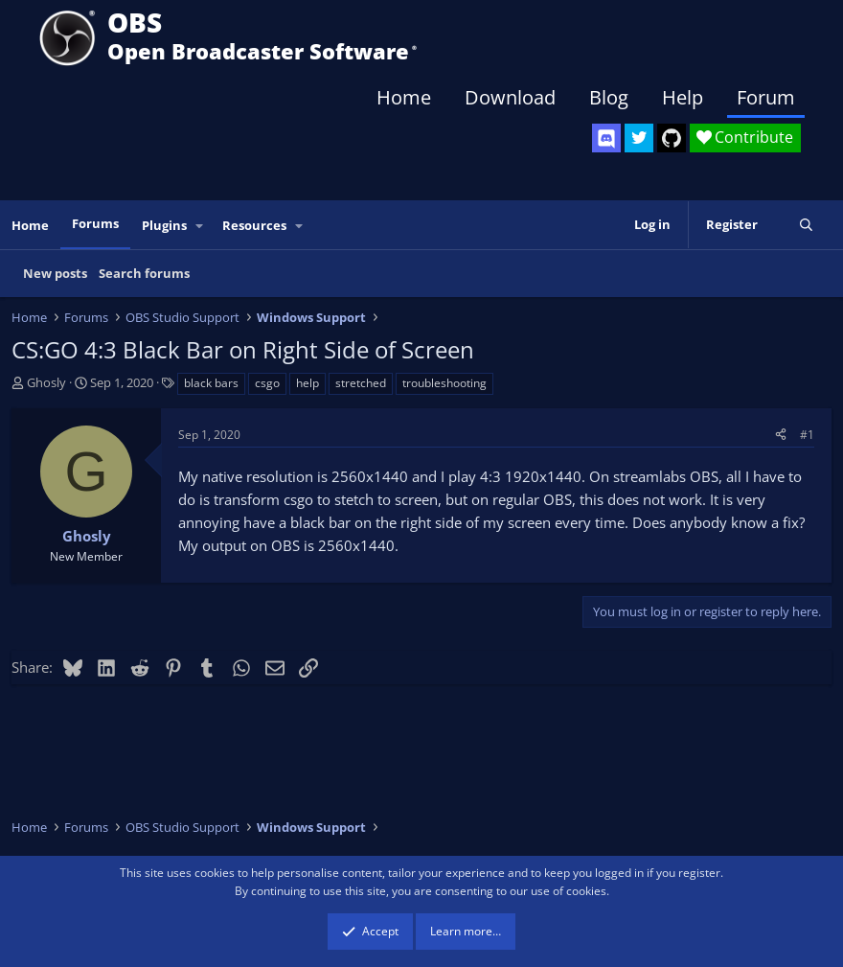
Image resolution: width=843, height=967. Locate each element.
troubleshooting (444, 383)
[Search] (806, 224)
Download (510, 97)
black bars (211, 383)
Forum (766, 97)
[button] (200, 225)
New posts (55, 273)
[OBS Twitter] (639, 138)
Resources (254, 225)
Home (403, 97)
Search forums (144, 273)
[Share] (780, 435)
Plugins (164, 225)
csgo (267, 383)
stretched (360, 383)
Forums (95, 223)
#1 (807, 434)
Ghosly (46, 382)
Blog (608, 97)
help (307, 383)
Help (682, 97)
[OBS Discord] (606, 138)
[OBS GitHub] (671, 138)
